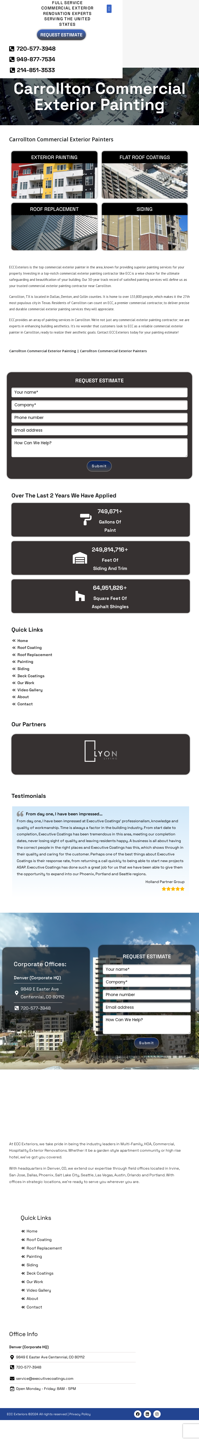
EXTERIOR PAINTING (54, 178)
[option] (100, 772)
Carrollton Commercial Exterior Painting (100, 117)
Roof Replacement (54, 230)
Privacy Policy (80, 1435)
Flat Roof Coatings (145, 178)
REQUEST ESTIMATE (99, 401)
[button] (177, 9)
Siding (145, 230)
